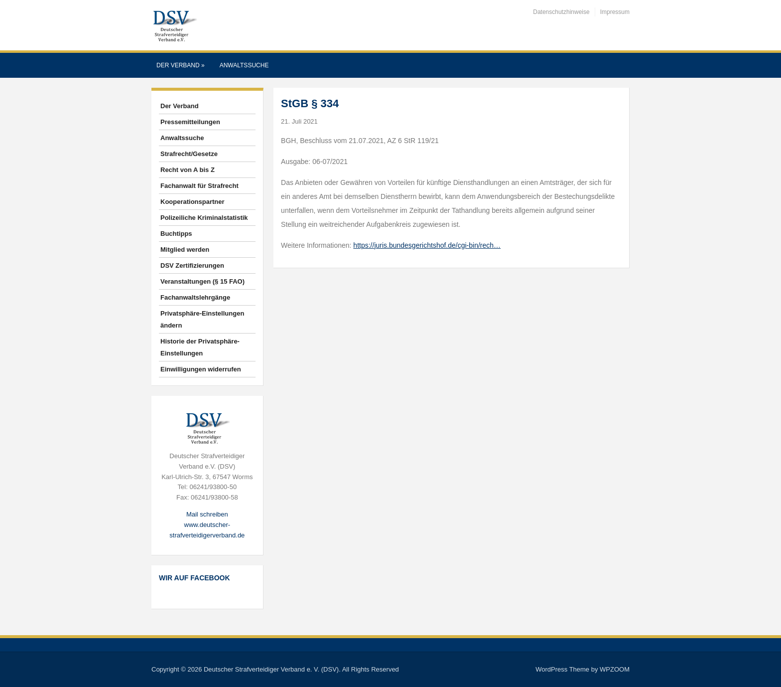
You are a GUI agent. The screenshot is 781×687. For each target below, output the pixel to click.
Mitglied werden (184, 249)
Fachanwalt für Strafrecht (199, 185)
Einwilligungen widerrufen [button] (200, 369)
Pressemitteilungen (190, 122)
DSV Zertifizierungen (192, 265)
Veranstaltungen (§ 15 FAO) (202, 281)
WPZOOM (615, 669)
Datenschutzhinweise (561, 11)
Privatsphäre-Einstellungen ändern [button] (202, 319)
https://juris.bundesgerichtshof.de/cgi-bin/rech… (427, 245)
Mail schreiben (207, 514)
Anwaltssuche (244, 65)
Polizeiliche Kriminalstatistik (204, 217)
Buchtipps (176, 233)
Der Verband (180, 65)
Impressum (615, 11)
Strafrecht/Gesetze (189, 154)
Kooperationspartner (192, 201)
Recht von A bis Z (187, 169)
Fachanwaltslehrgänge (195, 297)
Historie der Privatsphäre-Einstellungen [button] (200, 347)
